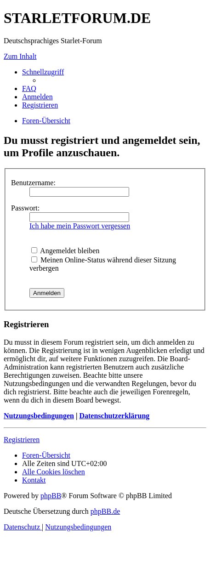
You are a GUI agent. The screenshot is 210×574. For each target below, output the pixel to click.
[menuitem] (29, 88)
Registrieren (22, 439)
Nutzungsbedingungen (39, 416)
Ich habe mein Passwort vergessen (79, 226)
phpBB (50, 496)
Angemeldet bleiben (65, 251)
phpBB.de (105, 511)
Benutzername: (33, 183)
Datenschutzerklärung (114, 416)
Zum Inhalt (20, 56)
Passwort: (25, 208)
